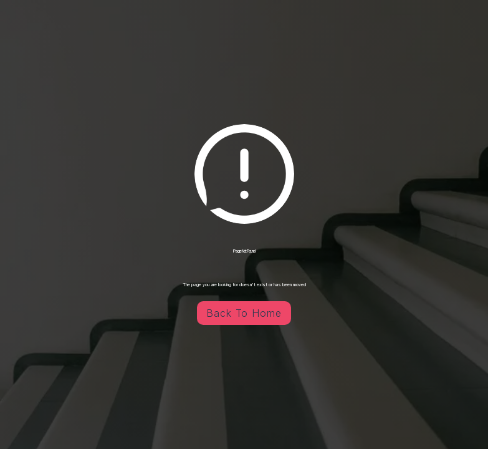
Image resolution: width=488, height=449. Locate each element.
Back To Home (244, 313)
